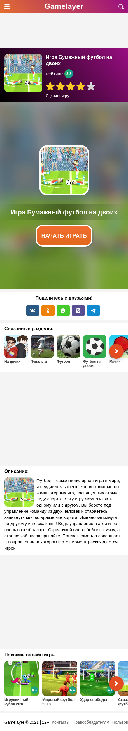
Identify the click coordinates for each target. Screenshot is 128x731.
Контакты (60, 722)
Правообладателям (90, 722)
